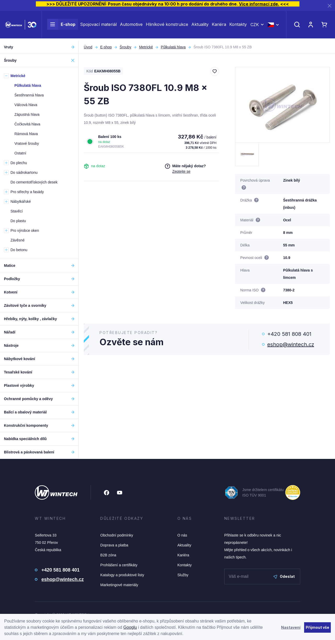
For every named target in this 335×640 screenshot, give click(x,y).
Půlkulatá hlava (173, 47)
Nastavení (290, 627)
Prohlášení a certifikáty (118, 565)
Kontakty (238, 25)
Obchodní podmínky (116, 535)
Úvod (88, 47)
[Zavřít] (329, 5)
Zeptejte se (181, 171)
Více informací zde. (259, 4)
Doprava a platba (114, 545)
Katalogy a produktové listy (122, 575)
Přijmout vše (317, 627)
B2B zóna (108, 555)
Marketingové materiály (119, 585)
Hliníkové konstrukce (167, 25)
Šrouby (125, 47)
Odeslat (284, 576)
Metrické (146, 47)
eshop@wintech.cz (290, 344)
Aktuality (200, 25)
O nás (182, 535)
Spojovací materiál (98, 25)
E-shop (61, 25)
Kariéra (219, 25)
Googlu (130, 627)
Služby (182, 575)
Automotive (131, 25)
